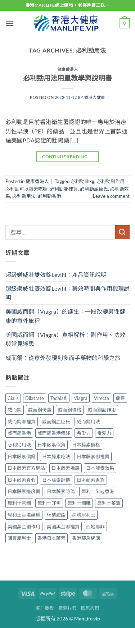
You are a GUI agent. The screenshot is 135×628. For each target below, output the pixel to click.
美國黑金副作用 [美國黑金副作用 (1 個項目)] (24, 526)
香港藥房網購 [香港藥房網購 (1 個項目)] (86, 538)
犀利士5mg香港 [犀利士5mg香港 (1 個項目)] (97, 491)
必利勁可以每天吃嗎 (26, 189)
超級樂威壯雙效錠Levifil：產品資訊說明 (56, 274)
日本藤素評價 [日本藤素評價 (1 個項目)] (56, 480)
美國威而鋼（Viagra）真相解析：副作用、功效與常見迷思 (65, 339)
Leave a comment (111, 196)
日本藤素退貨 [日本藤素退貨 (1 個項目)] (91, 480)
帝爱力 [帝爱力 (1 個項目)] (104, 433)
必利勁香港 (49, 196)
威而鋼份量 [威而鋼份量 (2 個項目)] (39, 410)
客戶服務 (45, 607)
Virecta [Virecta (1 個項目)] (101, 398)
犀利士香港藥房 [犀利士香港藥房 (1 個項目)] (24, 515)
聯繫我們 (67, 607)
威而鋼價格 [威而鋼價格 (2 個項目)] (69, 410)
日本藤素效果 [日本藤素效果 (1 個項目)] (100, 468)
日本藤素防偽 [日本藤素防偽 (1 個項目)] (61, 491)
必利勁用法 (24, 196)
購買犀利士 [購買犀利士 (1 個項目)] (19, 538)
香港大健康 (94, 97)
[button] (9, 23)
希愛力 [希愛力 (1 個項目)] (84, 433)
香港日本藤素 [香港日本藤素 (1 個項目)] (51, 538)
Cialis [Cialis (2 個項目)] (13, 398)
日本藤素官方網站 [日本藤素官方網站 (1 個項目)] (26, 468)
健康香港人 (67, 69)
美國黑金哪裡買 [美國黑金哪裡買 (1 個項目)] (63, 526)
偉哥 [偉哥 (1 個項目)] (120, 398)
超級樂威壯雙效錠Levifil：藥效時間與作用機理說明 (67, 293)
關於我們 (90, 607)
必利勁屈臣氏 (94, 189)
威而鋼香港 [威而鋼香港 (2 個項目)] (19, 433)
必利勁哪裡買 (64, 189)
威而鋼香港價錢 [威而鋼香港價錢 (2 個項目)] (53, 433)
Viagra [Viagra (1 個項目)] (80, 398)
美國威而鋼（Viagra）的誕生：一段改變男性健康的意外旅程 (65, 316)
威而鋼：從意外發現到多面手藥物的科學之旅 (63, 357)
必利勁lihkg (82, 181)
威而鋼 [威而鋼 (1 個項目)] (15, 410)
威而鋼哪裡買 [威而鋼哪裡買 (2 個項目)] (22, 421)
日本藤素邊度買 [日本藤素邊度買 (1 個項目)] (24, 491)
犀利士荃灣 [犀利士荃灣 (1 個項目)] (109, 503)
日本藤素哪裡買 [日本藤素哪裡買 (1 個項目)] (93, 456)
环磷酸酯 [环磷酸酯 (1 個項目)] (56, 515)
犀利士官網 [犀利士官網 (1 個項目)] (19, 503)
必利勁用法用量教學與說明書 (67, 78)
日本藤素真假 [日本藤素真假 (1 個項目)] (22, 480)
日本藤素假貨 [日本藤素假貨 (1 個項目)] (51, 444)
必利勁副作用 (110, 181)
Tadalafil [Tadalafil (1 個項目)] (58, 398)
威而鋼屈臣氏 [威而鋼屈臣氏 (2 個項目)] (56, 421)
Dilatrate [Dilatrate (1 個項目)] (34, 398)
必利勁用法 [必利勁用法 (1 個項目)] (19, 444)
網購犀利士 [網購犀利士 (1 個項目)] (83, 515)
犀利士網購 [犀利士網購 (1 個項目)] (79, 503)
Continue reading (67, 156)
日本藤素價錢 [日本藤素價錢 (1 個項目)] (22, 456)
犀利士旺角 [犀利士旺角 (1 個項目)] (49, 503)
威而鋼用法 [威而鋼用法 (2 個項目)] (88, 421)
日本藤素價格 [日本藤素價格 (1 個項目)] (86, 444)
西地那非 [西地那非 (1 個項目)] (95, 526)
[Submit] (122, 232)
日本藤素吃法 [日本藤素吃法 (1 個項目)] (56, 456)
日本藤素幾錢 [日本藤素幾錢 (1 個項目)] (65, 468)
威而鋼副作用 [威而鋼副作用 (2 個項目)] (102, 410)
